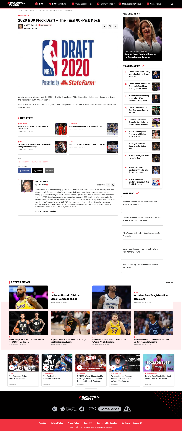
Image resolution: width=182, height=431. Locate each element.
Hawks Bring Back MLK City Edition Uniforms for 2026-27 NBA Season (27, 340)
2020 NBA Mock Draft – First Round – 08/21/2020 (33, 127)
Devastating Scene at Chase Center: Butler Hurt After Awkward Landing (139, 121)
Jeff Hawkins (22, 131)
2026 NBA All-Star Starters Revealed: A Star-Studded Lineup (139, 181)
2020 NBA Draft (24, 162)
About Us (42, 423)
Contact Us (88, 423)
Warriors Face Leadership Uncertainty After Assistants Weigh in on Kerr (139, 98)
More (51, 171)
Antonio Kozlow (135, 51)
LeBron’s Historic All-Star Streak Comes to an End (65, 297)
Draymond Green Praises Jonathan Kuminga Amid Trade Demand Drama (68, 340)
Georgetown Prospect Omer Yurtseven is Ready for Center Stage (34, 145)
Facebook (25, 171)
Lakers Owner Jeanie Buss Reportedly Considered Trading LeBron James (139, 86)
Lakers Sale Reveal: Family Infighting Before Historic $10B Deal (139, 74)
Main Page (35, 162)
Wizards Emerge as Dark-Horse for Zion (139, 156)
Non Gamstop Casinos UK (132, 423)
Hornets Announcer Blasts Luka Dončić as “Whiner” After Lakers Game (109, 340)
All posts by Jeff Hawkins (45, 211)
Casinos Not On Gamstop (107, 423)
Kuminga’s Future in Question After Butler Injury (137, 145)
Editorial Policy (57, 423)
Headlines (74, 123)
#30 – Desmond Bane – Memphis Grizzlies (85, 126)
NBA (21, 141)
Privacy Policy (73, 423)
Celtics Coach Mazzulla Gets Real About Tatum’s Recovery (138, 109)
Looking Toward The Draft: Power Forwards (87, 144)
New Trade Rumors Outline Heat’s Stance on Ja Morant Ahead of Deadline (151, 340)
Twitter (39, 171)
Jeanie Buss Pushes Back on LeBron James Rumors (140, 55)
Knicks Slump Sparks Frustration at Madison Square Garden (138, 133)
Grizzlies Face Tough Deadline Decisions (151, 297)
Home (20, 10)
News (26, 10)
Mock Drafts (34, 10)
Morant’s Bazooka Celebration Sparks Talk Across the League (138, 169)
